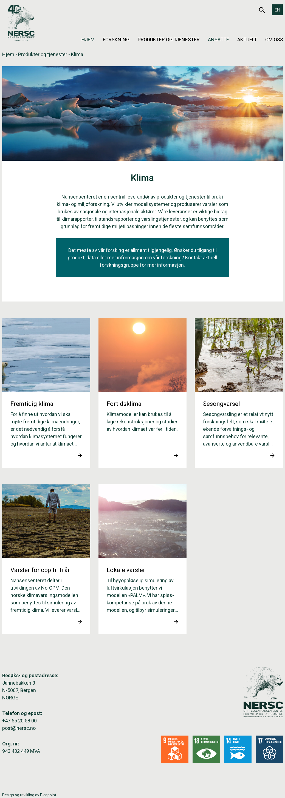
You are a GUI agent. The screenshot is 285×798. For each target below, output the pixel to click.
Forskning (116, 39)
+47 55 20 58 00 (19, 721)
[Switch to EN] (277, 9)
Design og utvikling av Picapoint (29, 795)
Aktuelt (247, 39)
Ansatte (218, 39)
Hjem (88, 39)
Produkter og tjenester (169, 39)
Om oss (274, 39)
